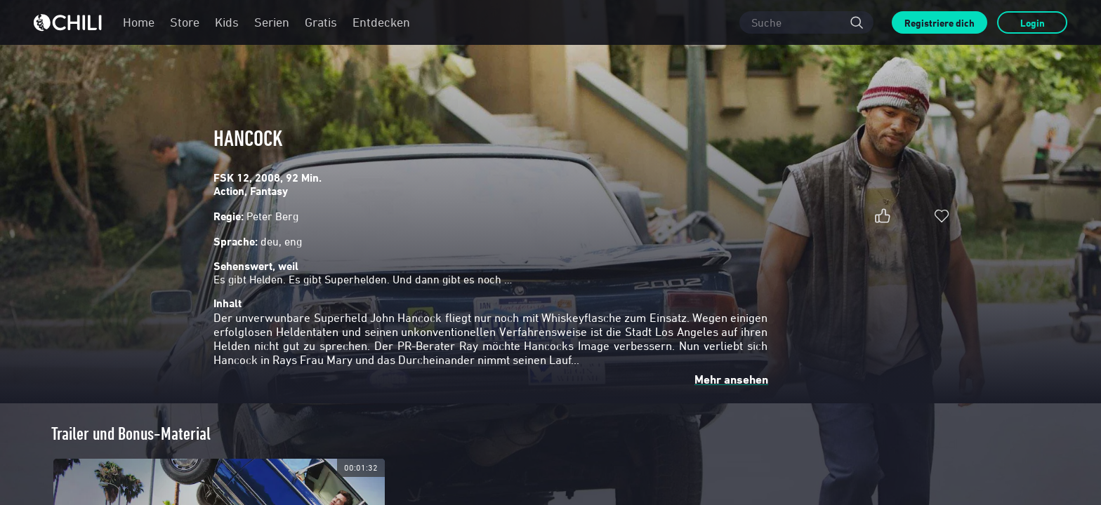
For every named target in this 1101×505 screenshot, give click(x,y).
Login (1032, 23)
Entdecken (381, 22)
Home (138, 22)
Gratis (321, 22)
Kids (227, 22)
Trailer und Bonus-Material (131, 434)
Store (184, 22)
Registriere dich (939, 23)
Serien (271, 22)
